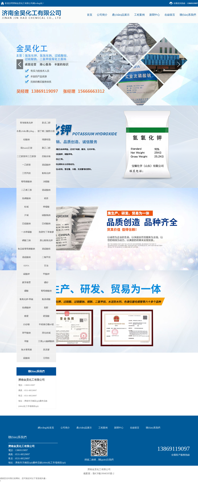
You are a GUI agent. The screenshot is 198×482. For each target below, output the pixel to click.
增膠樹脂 (46, 139)
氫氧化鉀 (46, 173)
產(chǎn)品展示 (121, 14)
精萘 (46, 198)
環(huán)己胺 (26, 148)
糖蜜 (26, 316)
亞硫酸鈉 (26, 223)
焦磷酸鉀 (26, 307)
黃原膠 (46, 349)
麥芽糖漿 (26, 282)
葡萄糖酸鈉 (26, 181)
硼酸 (26, 291)
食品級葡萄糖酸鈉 (26, 249)
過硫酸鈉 (26, 257)
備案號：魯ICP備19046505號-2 (98, 473)
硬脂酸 (46, 316)
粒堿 (26, 206)
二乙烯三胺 (26, 190)
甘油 (46, 265)
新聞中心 (154, 14)
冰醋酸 (46, 181)
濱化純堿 (46, 333)
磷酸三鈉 (26, 240)
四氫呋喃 (46, 156)
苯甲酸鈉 (26, 333)
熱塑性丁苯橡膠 (46, 232)
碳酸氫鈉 (46, 215)
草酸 (26, 341)
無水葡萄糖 (26, 349)
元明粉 (46, 358)
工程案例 (139, 14)
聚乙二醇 (46, 148)
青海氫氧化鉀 (26, 122)
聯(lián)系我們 (188, 14)
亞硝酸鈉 (46, 223)
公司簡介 (102, 14)
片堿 (26, 215)
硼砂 (46, 282)
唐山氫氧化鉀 (46, 240)
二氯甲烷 (46, 257)
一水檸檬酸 (26, 232)
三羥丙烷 (26, 173)
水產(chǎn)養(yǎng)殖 (26, 131)
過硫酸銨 (46, 249)
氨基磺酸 (46, 299)
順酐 (46, 307)
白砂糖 (26, 324)
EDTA (26, 265)
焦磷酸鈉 (26, 198)
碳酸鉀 (26, 274)
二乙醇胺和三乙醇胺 (26, 156)
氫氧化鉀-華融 (26, 299)
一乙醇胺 (26, 164)
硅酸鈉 (26, 139)
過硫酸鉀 (46, 164)
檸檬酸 (46, 206)
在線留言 (170, 14)
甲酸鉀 (46, 274)
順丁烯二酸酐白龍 (46, 131)
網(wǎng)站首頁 (46, 427)
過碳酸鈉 (46, 190)
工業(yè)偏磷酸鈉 (46, 341)
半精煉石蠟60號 (46, 324)
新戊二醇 (46, 122)
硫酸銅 (26, 358)
